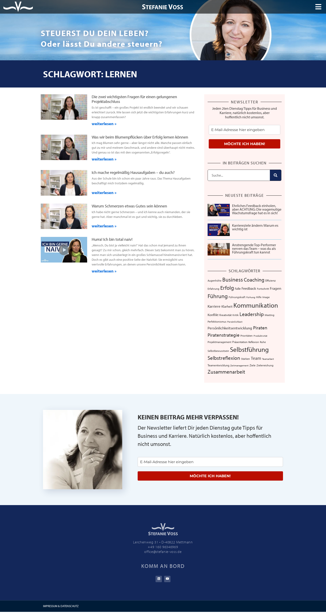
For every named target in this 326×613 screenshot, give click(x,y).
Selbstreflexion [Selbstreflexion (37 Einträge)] (224, 358)
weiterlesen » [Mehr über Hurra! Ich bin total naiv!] (104, 271)
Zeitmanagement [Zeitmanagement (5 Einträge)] (239, 365)
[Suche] (275, 175)
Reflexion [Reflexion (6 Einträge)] (253, 342)
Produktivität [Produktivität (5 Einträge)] (260, 335)
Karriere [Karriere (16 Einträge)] (214, 306)
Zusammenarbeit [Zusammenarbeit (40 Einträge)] (226, 371)
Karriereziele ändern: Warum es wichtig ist (255, 227)
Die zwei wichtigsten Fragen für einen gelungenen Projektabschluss (134, 99)
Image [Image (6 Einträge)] (266, 297)
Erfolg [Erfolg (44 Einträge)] (227, 287)
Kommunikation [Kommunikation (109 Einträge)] (255, 305)
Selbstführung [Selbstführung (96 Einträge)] (249, 349)
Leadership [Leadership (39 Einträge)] (252, 314)
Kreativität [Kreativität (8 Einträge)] (225, 315)
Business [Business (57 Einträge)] (232, 279)
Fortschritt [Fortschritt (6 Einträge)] (263, 288)
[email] (244, 130)
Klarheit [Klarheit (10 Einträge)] (227, 306)
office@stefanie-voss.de (163, 551)
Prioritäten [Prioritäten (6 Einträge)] (246, 335)
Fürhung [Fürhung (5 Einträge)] (250, 297)
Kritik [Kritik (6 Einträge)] (236, 315)
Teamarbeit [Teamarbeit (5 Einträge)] (268, 358)
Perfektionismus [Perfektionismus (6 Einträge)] (217, 321)
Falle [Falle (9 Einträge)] (238, 289)
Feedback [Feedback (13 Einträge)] (249, 288)
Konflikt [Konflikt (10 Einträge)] (213, 315)
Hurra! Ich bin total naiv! (112, 239)
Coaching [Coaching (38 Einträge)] (254, 279)
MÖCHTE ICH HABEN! (244, 144)
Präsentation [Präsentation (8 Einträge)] (239, 342)
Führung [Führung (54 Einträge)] (218, 295)
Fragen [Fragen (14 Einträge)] (275, 288)
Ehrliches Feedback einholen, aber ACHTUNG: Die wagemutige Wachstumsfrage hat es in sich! (256, 209)
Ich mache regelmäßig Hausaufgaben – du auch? (133, 172)
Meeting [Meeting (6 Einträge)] (269, 315)
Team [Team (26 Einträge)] (256, 358)
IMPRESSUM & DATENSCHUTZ (61, 607)
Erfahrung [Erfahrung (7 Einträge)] (213, 288)
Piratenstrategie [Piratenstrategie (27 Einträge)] (224, 335)
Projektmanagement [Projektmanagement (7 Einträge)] (219, 342)
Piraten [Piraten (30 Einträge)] (260, 328)
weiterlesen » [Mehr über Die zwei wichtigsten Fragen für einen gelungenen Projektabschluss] (104, 123)
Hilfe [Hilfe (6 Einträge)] (258, 297)
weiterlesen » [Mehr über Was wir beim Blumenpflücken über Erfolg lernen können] (104, 159)
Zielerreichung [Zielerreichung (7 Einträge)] (264, 365)
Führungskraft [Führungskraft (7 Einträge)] (237, 297)
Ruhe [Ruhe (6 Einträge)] (263, 342)
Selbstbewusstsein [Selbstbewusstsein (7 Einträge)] (218, 351)
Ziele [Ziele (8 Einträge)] (252, 365)
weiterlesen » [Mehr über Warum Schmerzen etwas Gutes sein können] (104, 226)
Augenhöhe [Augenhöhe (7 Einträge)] (214, 280)
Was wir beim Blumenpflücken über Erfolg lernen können (140, 137)
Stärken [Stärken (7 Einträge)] (245, 358)
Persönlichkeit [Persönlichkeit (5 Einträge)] (234, 321)
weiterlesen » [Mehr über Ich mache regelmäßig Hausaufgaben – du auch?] (104, 192)
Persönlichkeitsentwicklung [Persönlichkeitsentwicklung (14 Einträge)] (230, 328)
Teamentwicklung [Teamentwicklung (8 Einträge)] (218, 365)
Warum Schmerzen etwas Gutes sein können (129, 206)
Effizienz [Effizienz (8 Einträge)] (270, 280)
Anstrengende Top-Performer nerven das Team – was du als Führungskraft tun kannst (254, 248)
